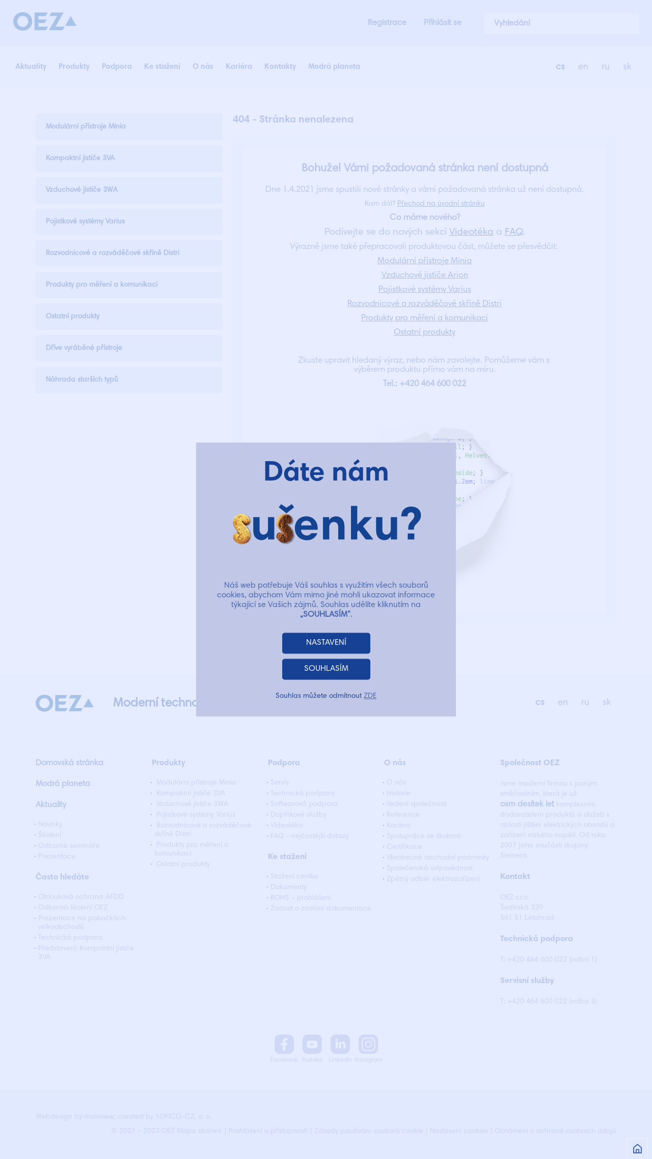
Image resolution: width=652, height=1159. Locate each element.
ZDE (370, 696)
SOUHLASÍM (326, 669)
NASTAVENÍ (326, 643)
